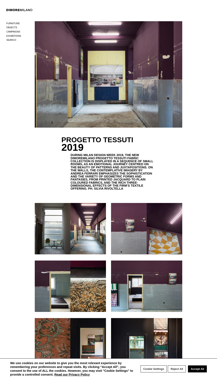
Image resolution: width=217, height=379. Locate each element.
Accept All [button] (197, 369)
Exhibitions (13, 36)
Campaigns (13, 31)
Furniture (13, 23)
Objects (11, 27)
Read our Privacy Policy (72, 374)
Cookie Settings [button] (153, 369)
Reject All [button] (177, 369)
